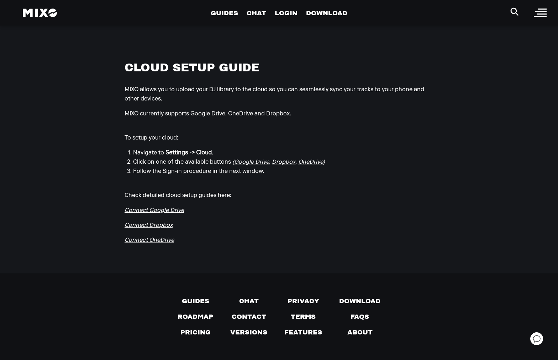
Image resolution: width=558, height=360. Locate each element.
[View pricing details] (195, 332)
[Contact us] (249, 317)
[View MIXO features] (303, 332)
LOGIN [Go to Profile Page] (286, 13)
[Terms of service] (303, 317)
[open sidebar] (540, 13)
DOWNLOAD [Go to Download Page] (326, 13)
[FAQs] (360, 317)
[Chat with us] (248, 301)
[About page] (360, 332)
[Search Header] (514, 12)
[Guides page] (195, 301)
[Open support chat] (537, 339)
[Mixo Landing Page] (40, 13)
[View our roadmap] (195, 317)
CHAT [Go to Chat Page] (256, 13)
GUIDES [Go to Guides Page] (224, 13)
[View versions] (249, 332)
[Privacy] (303, 301)
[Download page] (359, 301)
